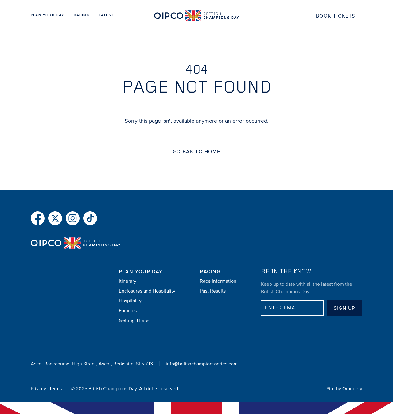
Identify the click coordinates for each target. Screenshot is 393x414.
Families (128, 311)
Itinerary (127, 281)
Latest (106, 15)
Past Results (213, 291)
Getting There (134, 320)
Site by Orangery (344, 389)
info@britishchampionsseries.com (202, 364)
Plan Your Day (47, 15)
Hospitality (130, 301)
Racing (82, 15)
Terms (55, 389)
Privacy (38, 389)
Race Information (218, 281)
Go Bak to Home (196, 152)
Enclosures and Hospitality (147, 291)
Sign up (344, 308)
